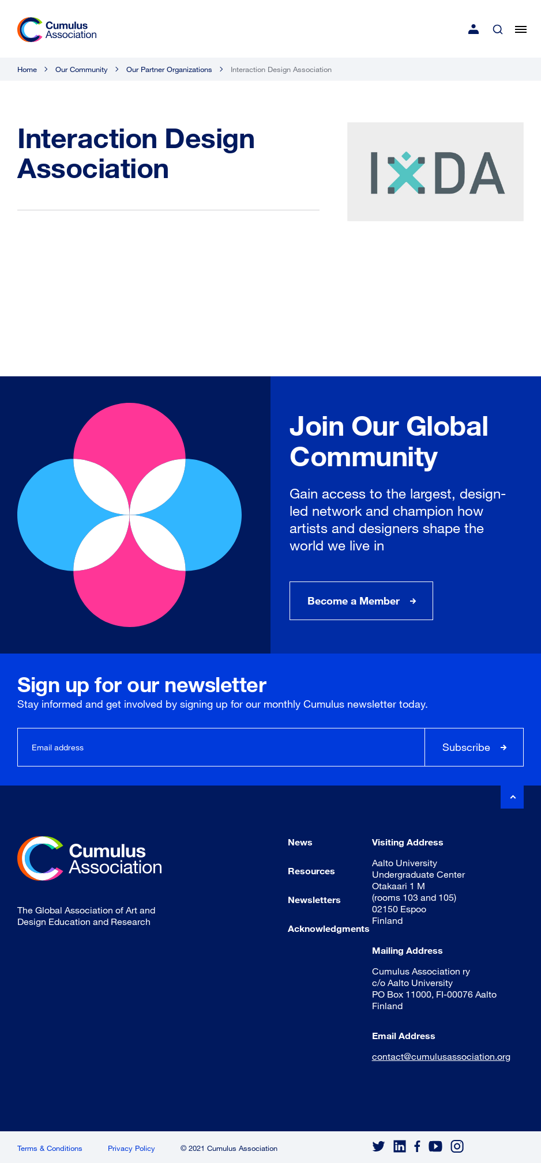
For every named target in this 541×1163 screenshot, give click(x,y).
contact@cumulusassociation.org (441, 1056)
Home (27, 69)
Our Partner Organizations (169, 69)
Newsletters (314, 899)
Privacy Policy (131, 1148)
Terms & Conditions (49, 1148)
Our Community (81, 69)
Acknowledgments (329, 928)
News (300, 841)
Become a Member (353, 600)
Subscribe (466, 747)
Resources (311, 870)
